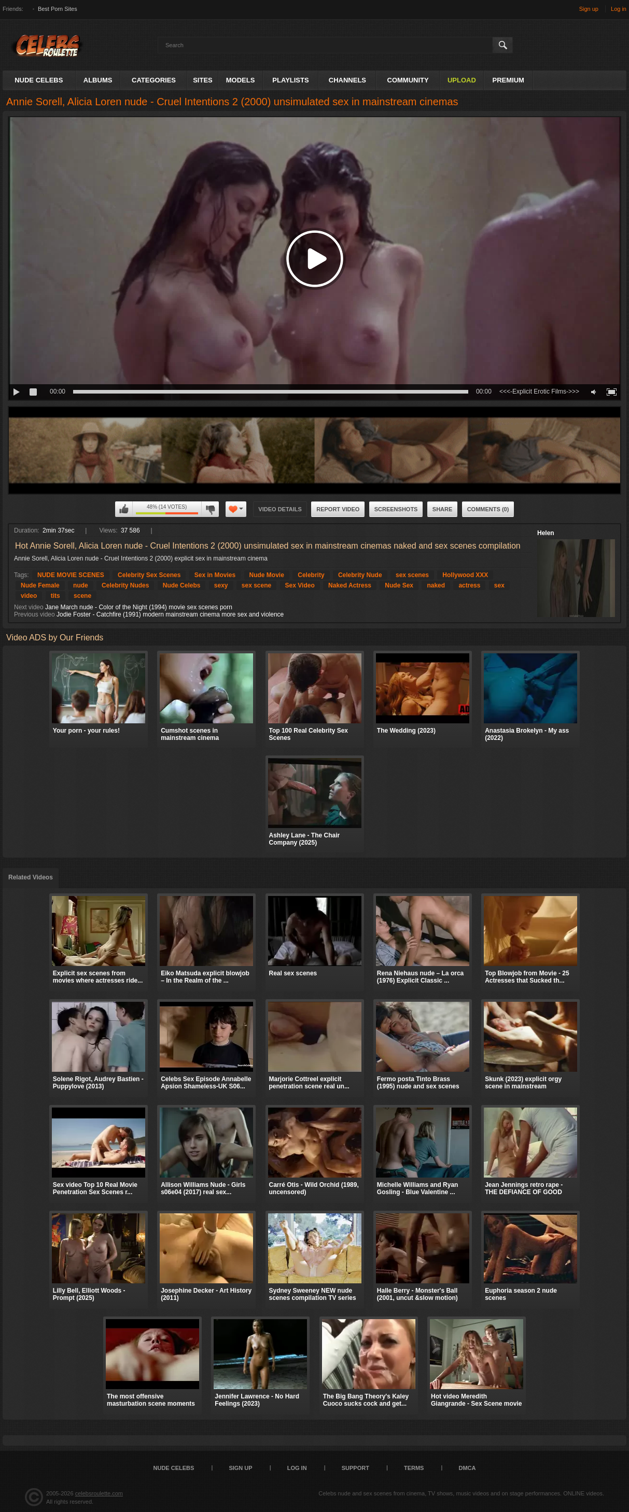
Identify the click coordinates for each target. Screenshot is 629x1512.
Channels (347, 80)
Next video (29, 607)
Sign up (588, 9)
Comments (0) (488, 509)
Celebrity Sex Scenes (149, 575)
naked (436, 585)
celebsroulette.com (99, 1493)
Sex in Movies (214, 575)
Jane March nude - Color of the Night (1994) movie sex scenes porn (138, 607)
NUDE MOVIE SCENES (70, 575)
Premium (508, 80)
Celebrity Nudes (125, 585)
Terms (414, 1468)
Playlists (290, 80)
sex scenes (412, 575)
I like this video (124, 509)
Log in (618, 9)
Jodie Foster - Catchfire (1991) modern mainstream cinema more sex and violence (170, 614)
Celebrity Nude (360, 575)
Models (240, 80)
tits (55, 595)
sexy (221, 585)
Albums (98, 80)
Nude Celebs (39, 80)
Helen (545, 533)
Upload (462, 80)
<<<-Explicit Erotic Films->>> (539, 391)
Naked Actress (349, 585)
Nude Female (40, 585)
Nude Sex (399, 585)
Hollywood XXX (465, 575)
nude (80, 585)
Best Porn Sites (57, 9)
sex (499, 585)
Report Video (337, 509)
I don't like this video (210, 509)
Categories (154, 80)
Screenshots (396, 509)
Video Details (280, 509)
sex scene (256, 585)
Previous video (34, 614)
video (29, 595)
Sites (203, 80)
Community (408, 80)
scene (82, 595)
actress (469, 585)
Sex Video (300, 585)
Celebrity (311, 575)
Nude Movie (266, 575)
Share (442, 509)
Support (355, 1468)
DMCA (467, 1468)
